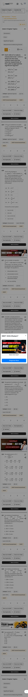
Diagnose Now (14, 360)
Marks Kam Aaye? (14, 355)
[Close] (25, 336)
